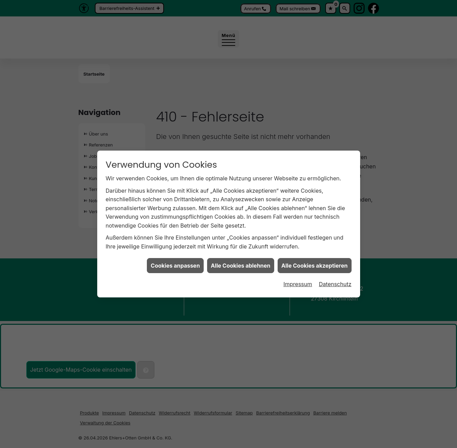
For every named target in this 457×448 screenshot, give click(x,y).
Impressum (297, 280)
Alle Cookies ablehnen (240, 261)
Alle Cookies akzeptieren (314, 261)
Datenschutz (335, 280)
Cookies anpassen (175, 261)
